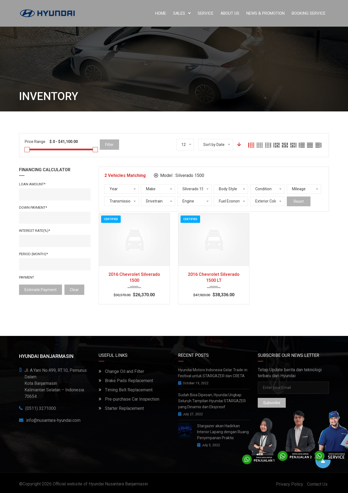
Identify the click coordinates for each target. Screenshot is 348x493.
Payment (26, 277)
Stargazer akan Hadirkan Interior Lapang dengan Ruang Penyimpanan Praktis (223, 432)
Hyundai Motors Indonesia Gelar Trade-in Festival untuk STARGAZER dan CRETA (212, 373)
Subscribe (271, 403)
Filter (109, 144)
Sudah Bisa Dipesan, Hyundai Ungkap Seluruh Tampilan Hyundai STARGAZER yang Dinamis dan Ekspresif (212, 401)
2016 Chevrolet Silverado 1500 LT (214, 277)
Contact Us (317, 484)
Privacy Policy (289, 484)
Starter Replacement (121, 408)
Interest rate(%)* (34, 231)
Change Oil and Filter (121, 371)
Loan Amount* (32, 184)
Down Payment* (33, 207)
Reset (299, 201)
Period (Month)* (33, 254)
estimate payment (40, 290)
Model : (179, 175)
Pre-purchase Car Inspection (129, 399)
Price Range (35, 141)
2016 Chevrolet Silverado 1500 (134, 277)
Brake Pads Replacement (126, 380)
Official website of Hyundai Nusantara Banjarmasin (100, 483)
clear (74, 290)
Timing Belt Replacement (126, 389)
